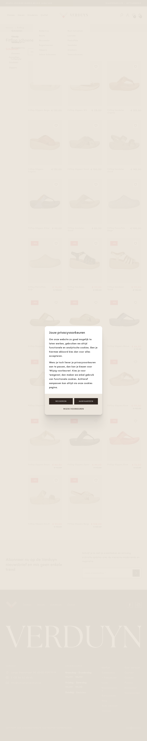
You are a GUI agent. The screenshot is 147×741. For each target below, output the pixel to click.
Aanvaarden (86, 401)
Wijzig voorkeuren (73, 409)
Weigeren (61, 401)
